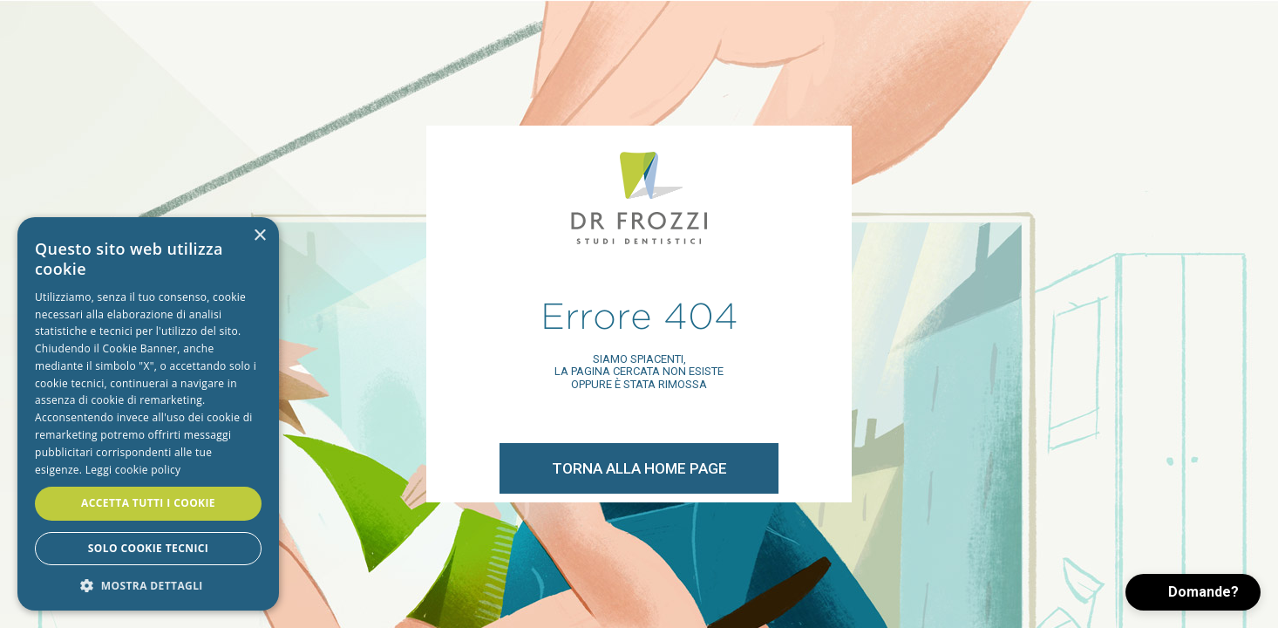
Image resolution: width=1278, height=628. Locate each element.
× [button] (259, 235)
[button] (1193, 592)
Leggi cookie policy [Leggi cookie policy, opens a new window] (133, 469)
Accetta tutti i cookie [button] (148, 502)
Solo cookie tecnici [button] (148, 548)
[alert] (148, 414)
